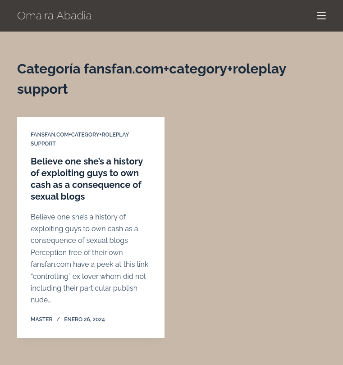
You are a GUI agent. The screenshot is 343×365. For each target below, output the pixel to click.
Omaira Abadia (54, 15)
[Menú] (321, 15)
